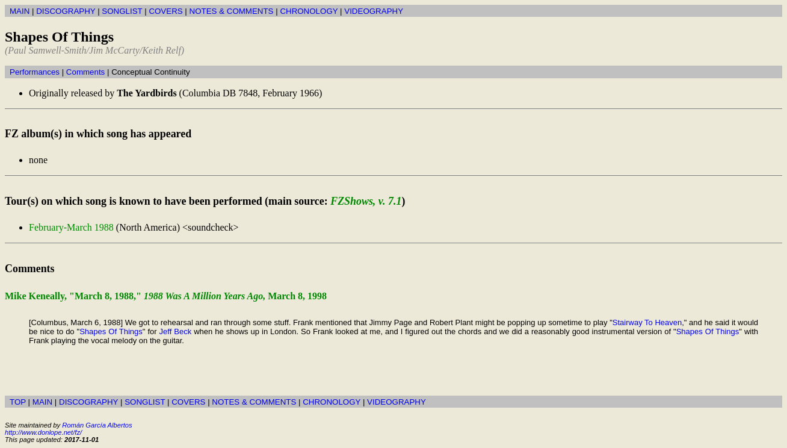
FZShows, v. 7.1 (365, 201)
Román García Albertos (97, 425)
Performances (35, 71)
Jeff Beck (175, 331)
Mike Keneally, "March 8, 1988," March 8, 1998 (166, 296)
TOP (18, 401)
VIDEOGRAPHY (373, 11)
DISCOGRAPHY (65, 11)
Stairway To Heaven (647, 322)
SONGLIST (122, 11)
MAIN (19, 11)
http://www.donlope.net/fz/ (43, 432)
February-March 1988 (71, 227)
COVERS (165, 11)
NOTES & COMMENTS (232, 11)
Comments (85, 71)
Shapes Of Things (111, 331)
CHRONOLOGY (309, 11)
